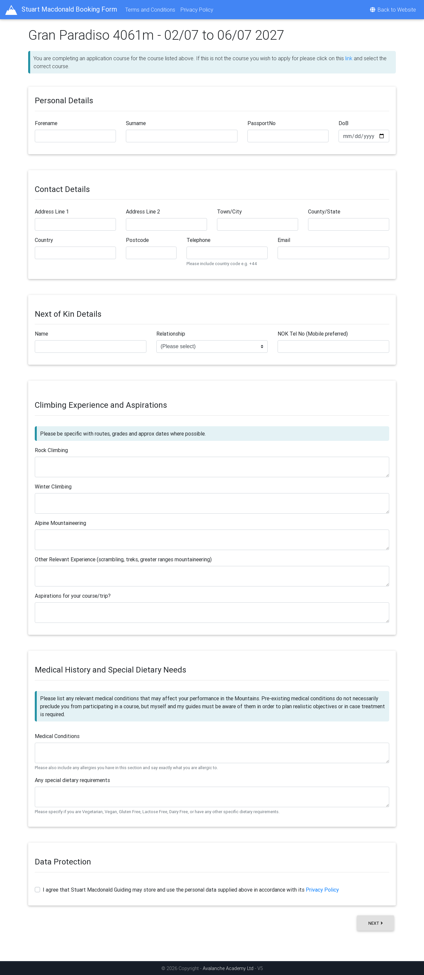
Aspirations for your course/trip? (73, 595)
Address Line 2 (143, 211)
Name (41, 333)
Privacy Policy (197, 9)
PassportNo (261, 123)
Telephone (198, 240)
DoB (343, 123)
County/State (324, 211)
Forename (46, 123)
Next (375, 923)
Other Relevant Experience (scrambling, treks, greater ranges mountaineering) (123, 559)
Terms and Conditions (150, 9)
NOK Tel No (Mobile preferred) (313, 333)
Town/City (229, 211)
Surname (136, 123)
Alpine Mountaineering (60, 523)
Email (284, 240)
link (348, 58)
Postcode (137, 240)
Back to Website (392, 9)
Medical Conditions (57, 736)
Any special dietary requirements (72, 780)
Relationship (170, 333)
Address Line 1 (52, 211)
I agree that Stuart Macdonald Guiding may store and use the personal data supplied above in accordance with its (191, 889)
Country (44, 240)
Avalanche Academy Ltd (229, 968)
